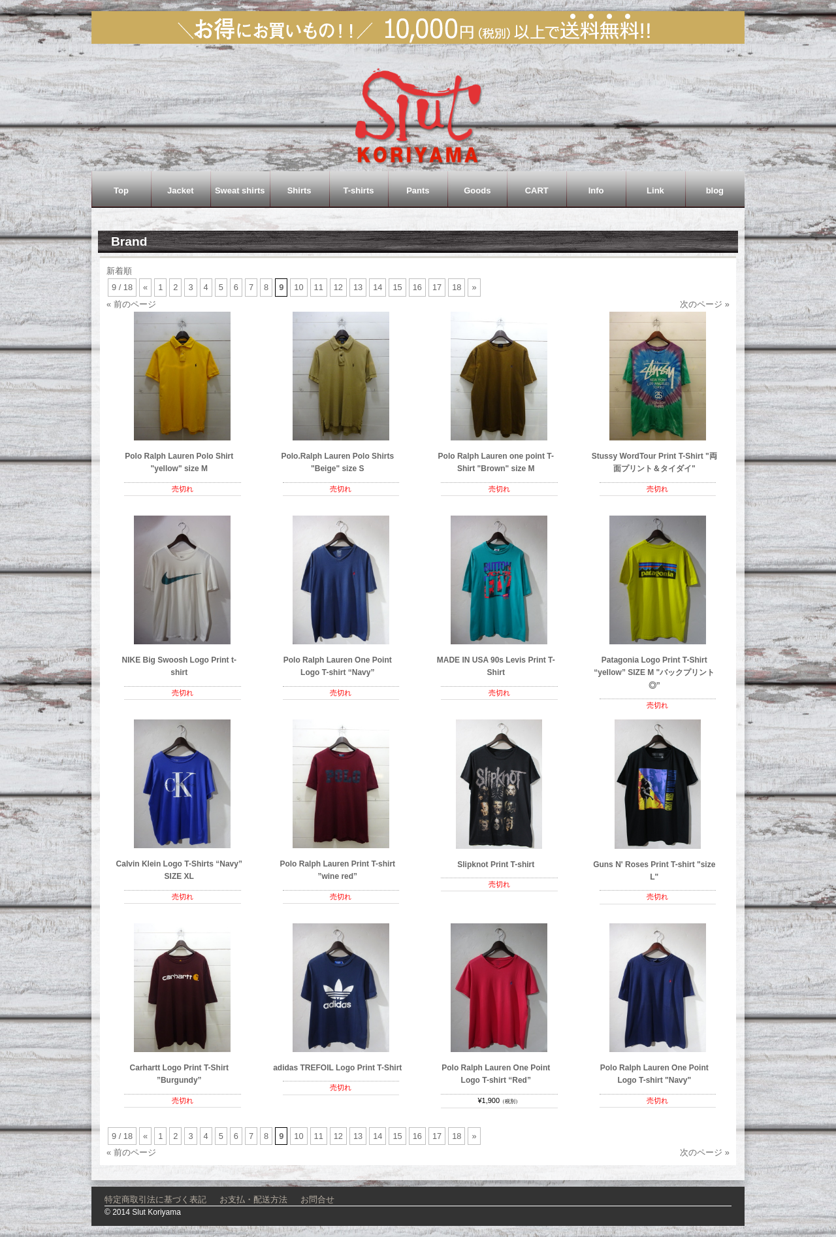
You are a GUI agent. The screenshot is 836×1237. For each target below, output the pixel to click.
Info (596, 190)
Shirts (299, 190)
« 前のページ (131, 304)
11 (318, 287)
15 (397, 287)
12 (338, 287)
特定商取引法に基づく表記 (155, 1199)
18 (456, 287)
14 (377, 287)
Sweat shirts (240, 190)
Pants (417, 190)
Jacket (180, 190)
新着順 (119, 271)
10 (298, 287)
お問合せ (317, 1199)
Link (655, 190)
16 (417, 287)
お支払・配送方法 (253, 1199)
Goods (477, 190)
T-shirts (359, 190)
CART (537, 190)
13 (357, 287)
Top (121, 190)
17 (437, 287)
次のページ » (705, 304)
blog (715, 190)
